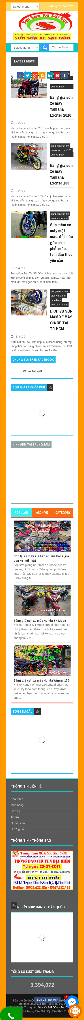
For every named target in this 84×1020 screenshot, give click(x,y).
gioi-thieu (56, 300)
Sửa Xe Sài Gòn (48, 1007)
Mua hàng (17, 805)
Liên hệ (15, 811)
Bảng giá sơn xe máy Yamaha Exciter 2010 (61, 106)
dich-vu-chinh (58, 295)
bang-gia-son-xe (60, 145)
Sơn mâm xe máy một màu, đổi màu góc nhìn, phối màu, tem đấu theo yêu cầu (61, 242)
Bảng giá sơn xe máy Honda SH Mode (40, 620)
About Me (17, 799)
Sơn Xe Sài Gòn (32, 370)
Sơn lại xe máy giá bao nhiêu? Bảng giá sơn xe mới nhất (41, 558)
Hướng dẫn (18, 829)
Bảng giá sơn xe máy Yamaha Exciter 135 (61, 174)
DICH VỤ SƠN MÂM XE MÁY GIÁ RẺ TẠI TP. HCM (61, 320)
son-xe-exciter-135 (61, 150)
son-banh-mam (59, 218)
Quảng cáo (18, 823)
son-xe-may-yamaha (58, 87)
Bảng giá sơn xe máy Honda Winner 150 (41, 680)
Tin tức (15, 817)
